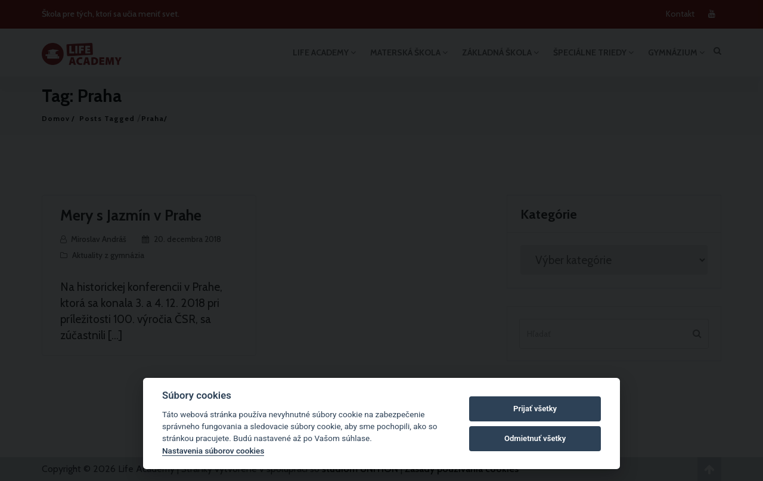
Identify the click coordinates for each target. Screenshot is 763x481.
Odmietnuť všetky (535, 438)
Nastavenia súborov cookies (213, 450)
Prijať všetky (535, 408)
